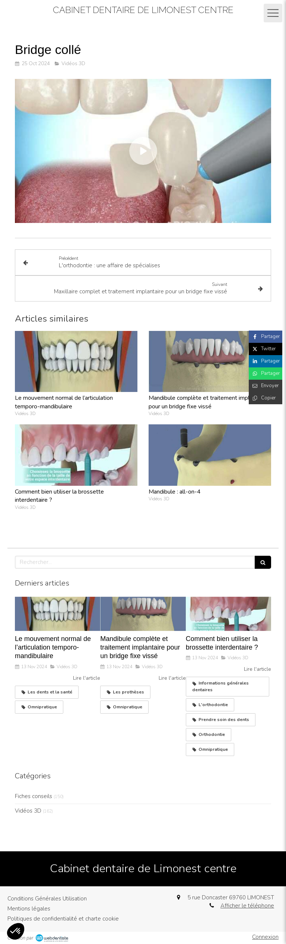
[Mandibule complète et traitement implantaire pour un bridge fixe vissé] (142, 614)
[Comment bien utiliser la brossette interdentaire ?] (228, 614)
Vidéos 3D (28, 810)
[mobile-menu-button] (273, 13)
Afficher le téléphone (247, 905)
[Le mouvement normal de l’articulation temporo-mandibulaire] (57, 614)
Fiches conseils (33, 796)
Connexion (265, 937)
